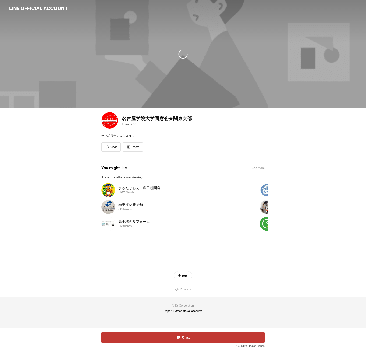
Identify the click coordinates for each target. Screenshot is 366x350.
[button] (133, 147)
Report (168, 311)
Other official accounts (189, 311)
